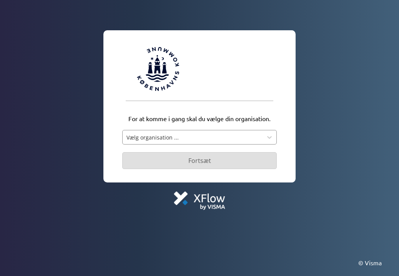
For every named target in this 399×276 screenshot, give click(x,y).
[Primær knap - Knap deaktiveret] (199, 160)
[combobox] (192, 137)
